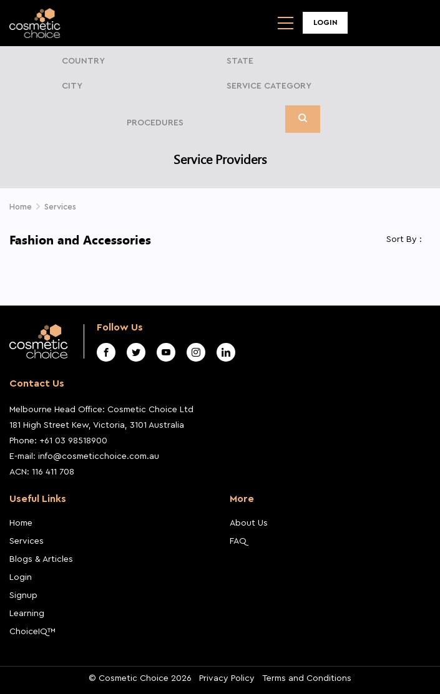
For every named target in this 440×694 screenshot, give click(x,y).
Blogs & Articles (41, 559)
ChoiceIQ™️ (32, 631)
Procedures (155, 122)
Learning (26, 613)
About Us (249, 523)
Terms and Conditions (306, 678)
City (72, 86)
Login (325, 22)
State (240, 61)
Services (26, 541)
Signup (23, 595)
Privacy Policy (227, 678)
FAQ (238, 541)
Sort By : (404, 239)
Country (83, 61)
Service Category (269, 86)
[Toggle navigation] (285, 23)
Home (20, 523)
